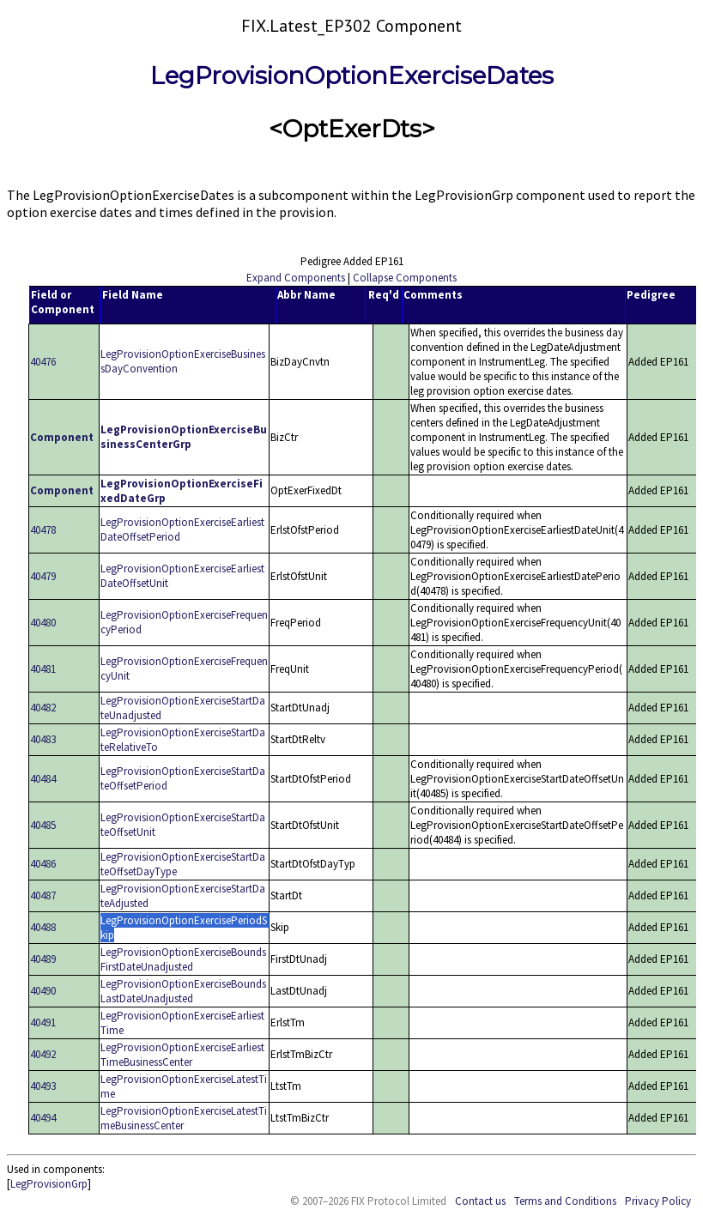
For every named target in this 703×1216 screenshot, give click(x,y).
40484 (43, 778)
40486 (43, 863)
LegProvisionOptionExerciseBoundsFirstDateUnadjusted (183, 959)
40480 (43, 622)
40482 (43, 707)
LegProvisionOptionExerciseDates (352, 75)
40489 (43, 959)
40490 (43, 990)
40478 (43, 530)
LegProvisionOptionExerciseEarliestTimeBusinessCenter (182, 1054)
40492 (43, 1054)
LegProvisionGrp (49, 1184)
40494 (43, 1117)
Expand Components (295, 277)
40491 (43, 1022)
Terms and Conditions (565, 1201)
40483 (43, 739)
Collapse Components (405, 277)
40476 (43, 361)
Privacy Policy (658, 1201)
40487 (43, 895)
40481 (43, 669)
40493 (43, 1086)
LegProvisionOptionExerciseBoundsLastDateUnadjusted (183, 991)
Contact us (480, 1201)
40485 (43, 825)
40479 (43, 576)
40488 (43, 927)
